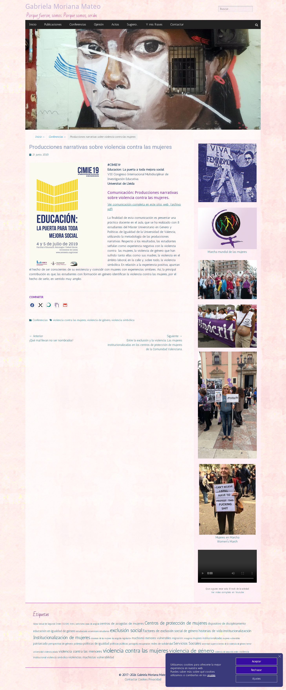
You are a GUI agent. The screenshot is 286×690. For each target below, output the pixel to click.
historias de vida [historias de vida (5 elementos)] (210, 631)
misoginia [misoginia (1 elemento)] (188, 638)
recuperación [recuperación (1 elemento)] (144, 644)
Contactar (177, 24)
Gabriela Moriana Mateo (63, 6)
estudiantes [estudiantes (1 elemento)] (104, 631)
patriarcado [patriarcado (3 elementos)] (40, 643)
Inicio (32, 24)
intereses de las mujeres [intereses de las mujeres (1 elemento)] (101, 638)
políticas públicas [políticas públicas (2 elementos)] (119, 643)
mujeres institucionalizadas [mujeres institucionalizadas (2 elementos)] (207, 638)
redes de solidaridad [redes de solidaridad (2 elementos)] (162, 643)
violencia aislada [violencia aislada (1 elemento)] (51, 652)
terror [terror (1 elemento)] (248, 644)
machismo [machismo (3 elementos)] (138, 638)
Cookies (143, 679)
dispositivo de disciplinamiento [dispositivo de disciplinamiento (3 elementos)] (227, 623)
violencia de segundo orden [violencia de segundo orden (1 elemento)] (227, 652)
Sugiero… (132, 24)
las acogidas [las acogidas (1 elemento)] (117, 638)
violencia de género (98, 320)
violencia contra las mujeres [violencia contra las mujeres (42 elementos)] (135, 650)
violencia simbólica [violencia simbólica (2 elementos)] (57, 657)
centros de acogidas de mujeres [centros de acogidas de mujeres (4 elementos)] (122, 623)
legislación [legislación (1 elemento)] (126, 638)
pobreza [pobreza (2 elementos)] (78, 643)
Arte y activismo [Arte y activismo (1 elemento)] (77, 624)
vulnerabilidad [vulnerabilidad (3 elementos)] (105, 657)
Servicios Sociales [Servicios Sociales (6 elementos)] (187, 643)
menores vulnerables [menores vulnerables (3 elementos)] (158, 638)
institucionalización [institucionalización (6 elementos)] (237, 631)
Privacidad (154, 679)
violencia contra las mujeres (69, 320)
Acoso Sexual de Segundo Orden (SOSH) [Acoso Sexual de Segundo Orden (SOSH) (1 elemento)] (51, 624)
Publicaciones (53, 24)
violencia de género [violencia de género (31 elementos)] (191, 650)
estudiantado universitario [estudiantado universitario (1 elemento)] (87, 631)
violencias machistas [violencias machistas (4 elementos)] (82, 657)
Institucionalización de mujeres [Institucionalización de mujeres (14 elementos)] (61, 637)
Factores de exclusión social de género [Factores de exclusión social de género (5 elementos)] (170, 631)
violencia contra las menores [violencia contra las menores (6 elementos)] (80, 651)
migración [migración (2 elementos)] (177, 638)
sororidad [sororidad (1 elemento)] (206, 644)
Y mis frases (154, 24)
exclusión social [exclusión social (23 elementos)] (126, 630)
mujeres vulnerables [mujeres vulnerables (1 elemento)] (231, 638)
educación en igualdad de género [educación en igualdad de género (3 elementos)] (54, 631)
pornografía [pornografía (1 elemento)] (133, 644)
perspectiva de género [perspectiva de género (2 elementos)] (60, 643)
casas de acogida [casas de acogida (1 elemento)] (92, 624)
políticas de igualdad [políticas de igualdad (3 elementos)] (96, 643)
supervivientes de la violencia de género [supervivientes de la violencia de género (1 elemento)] (228, 644)
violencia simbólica (122, 320)
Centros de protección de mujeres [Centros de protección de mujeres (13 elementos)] (176, 623)
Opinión (99, 24)
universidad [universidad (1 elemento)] (38, 652)
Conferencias (77, 24)
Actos (115, 24)
